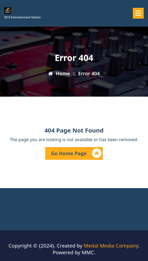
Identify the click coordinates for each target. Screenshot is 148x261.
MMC (88, 252)
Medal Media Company (111, 245)
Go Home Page (76, 154)
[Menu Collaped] (138, 13)
